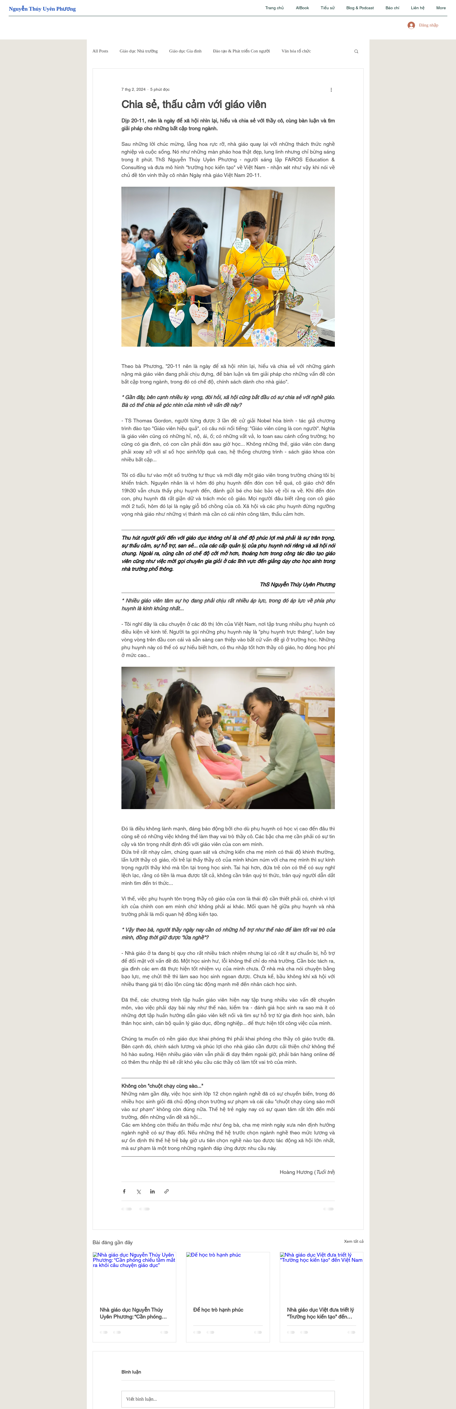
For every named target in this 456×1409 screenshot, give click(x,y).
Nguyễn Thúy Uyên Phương (42, 9)
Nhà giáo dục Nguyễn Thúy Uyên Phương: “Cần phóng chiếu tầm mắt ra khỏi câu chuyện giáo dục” (131, 1313)
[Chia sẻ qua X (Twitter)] (138, 1191)
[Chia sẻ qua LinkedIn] (152, 1191)
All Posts (100, 51)
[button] (356, 51)
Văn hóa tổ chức (296, 51)
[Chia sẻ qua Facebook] (124, 1191)
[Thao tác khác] (331, 89)
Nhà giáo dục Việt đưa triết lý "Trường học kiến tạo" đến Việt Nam (320, 1313)
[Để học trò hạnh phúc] (228, 1275)
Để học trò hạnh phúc (218, 1310)
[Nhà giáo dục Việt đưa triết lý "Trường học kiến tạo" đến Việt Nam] (321, 1275)
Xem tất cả (354, 1241)
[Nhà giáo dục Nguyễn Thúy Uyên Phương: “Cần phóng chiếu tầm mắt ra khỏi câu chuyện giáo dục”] (134, 1275)
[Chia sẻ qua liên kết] (166, 1191)
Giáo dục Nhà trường (139, 51)
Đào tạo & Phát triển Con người (241, 51)
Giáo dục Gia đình (185, 51)
